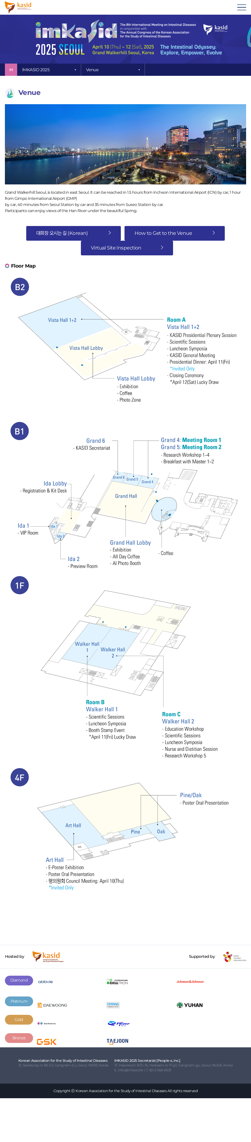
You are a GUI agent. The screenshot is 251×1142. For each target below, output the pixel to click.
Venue (92, 69)
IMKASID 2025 (36, 69)
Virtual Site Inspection (127, 248)
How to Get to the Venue (175, 233)
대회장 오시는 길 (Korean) (73, 233)
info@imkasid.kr (131, 1070)
